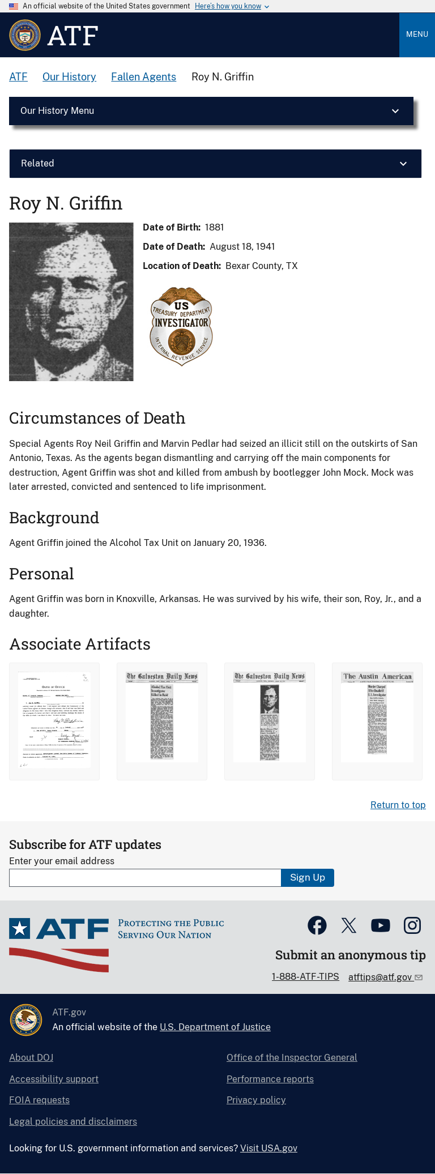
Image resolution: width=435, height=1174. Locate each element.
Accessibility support (54, 1079)
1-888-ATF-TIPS (305, 976)
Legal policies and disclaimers (73, 1121)
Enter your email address (61, 861)
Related (37, 163)
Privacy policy (256, 1100)
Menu (417, 34)
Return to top (398, 805)
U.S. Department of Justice (215, 1027)
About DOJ (31, 1057)
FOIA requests (39, 1100)
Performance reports (270, 1079)
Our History (69, 77)
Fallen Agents (143, 77)
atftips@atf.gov (381, 977)
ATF (18, 77)
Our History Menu (57, 110)
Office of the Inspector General (292, 1057)
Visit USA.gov (268, 1148)
